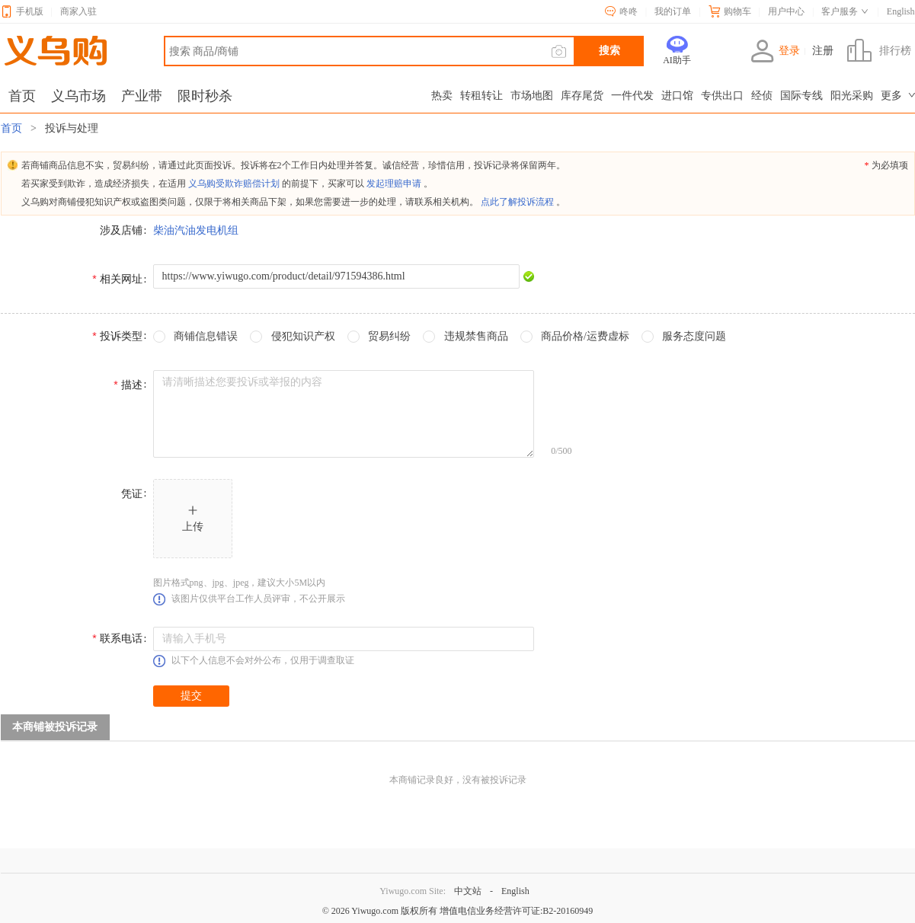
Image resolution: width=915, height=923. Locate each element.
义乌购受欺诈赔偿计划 (234, 183)
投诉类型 (121, 336)
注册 (822, 51)
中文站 (467, 891)
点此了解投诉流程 (517, 201)
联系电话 (121, 638)
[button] (193, 518)
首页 (13, 128)
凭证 (131, 494)
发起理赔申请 (393, 183)
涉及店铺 (121, 230)
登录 (775, 51)
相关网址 (121, 279)
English (515, 891)
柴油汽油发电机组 (195, 230)
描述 (131, 385)
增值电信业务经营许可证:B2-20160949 (516, 910)
